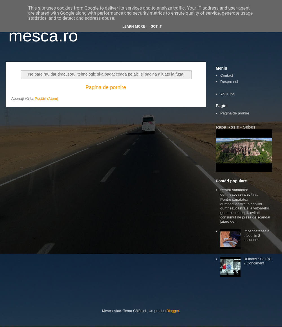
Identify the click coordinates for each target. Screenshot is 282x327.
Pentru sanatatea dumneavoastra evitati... (239, 192)
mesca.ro (43, 35)
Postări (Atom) (46, 98)
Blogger (173, 311)
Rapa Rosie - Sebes (235, 127)
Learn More (133, 26)
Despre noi (229, 81)
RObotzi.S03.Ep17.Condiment (257, 261)
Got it (156, 26)
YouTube (227, 94)
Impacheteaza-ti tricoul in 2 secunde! (256, 235)
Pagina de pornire (105, 87)
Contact (226, 75)
